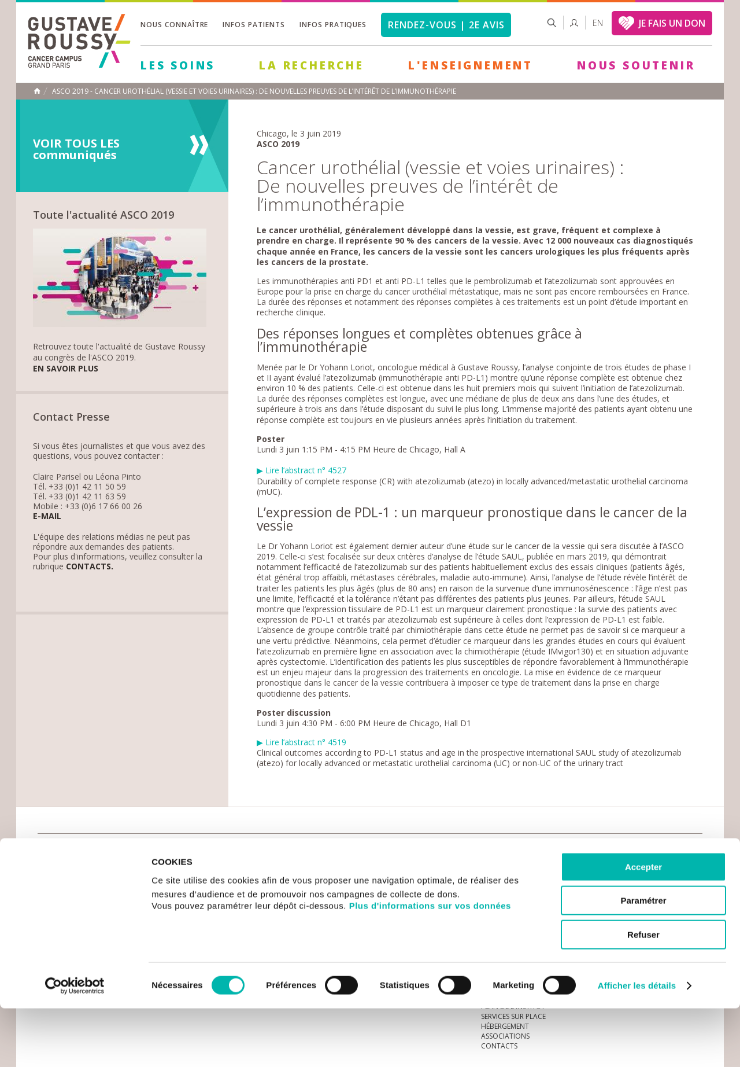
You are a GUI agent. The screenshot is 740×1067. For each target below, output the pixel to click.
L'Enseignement (470, 65)
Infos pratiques (333, 25)
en (598, 22)
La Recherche (311, 65)
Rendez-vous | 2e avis (446, 25)
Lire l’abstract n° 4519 (301, 742)
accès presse (147, 851)
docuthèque (314, 851)
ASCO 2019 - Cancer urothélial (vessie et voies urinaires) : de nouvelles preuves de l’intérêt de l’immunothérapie (254, 91)
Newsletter (581, 857)
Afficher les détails (637, 1044)
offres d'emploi (230, 851)
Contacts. (89, 567)
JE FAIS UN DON (672, 23)
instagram (621, 851)
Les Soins (177, 65)
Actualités (73, 851)
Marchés (384, 851)
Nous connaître (174, 25)
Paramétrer (643, 960)
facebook (693, 851)
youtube (639, 851)
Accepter (643, 925)
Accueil (37, 90)
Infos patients (253, 25)
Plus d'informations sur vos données (430, 964)
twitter (675, 851)
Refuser (643, 993)
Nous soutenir (636, 65)
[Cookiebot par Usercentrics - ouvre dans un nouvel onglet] (74, 1044)
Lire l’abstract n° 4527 (305, 470)
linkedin (657, 851)
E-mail (47, 516)
